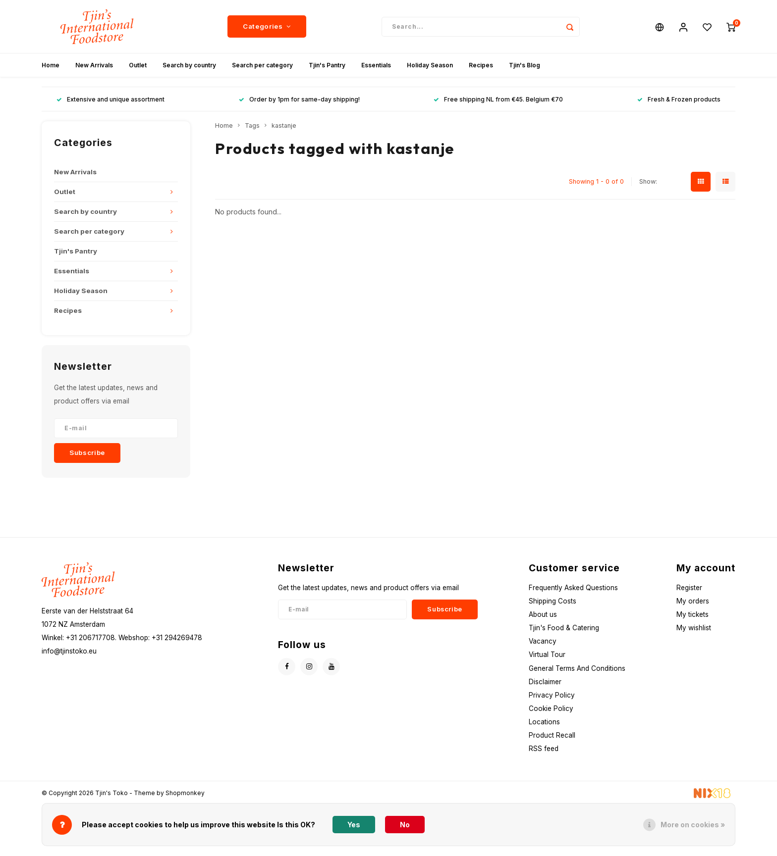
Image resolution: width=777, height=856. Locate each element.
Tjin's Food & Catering (564, 629)
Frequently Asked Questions (573, 589)
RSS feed (543, 750)
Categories (267, 27)
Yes (353, 824)
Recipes (481, 66)
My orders (692, 602)
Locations (544, 723)
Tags (252, 127)
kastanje (284, 127)
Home (50, 66)
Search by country (189, 66)
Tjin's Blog (524, 66)
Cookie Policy (551, 710)
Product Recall (552, 737)
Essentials (376, 66)
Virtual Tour (547, 656)
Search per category (262, 66)
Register (689, 589)
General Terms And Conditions (577, 669)
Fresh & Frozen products (679, 100)
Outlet (138, 66)
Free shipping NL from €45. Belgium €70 (498, 100)
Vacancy (542, 643)
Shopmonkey (185, 794)
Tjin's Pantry (327, 66)
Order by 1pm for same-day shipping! (299, 100)
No (405, 824)
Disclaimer (545, 683)
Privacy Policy (552, 696)
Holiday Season (430, 66)
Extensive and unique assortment (110, 100)
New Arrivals (94, 66)
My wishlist (693, 629)
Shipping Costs (552, 602)
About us (543, 615)
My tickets (692, 615)
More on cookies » (693, 824)
